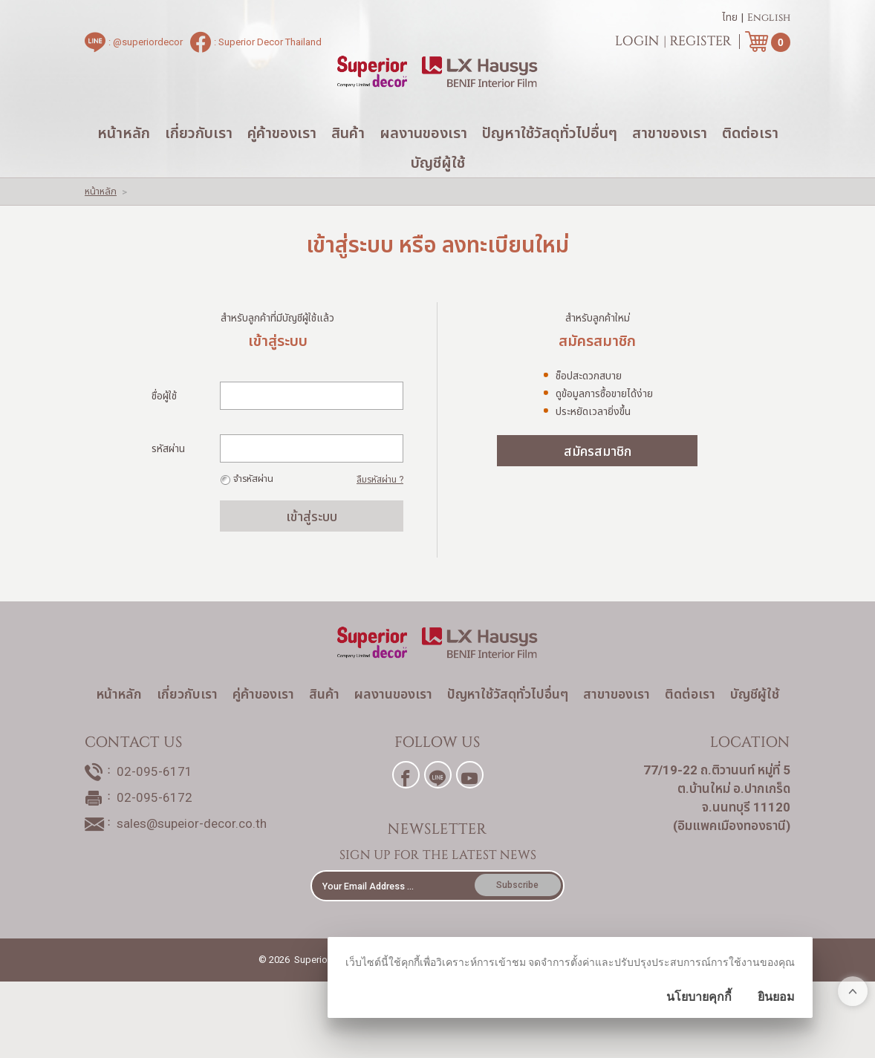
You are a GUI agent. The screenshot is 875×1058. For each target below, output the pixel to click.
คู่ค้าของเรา (281, 163)
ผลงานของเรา (423, 163)
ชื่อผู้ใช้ (164, 426)
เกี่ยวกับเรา (198, 163)
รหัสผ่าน (168, 479)
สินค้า (348, 163)
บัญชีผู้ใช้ (438, 193)
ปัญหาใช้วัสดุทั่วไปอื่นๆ (549, 163)
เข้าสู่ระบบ (311, 547)
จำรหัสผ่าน (253, 509)
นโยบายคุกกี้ (699, 996)
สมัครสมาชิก (597, 481)
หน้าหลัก (123, 163)
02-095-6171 (154, 834)
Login (637, 44)
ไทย (730, 21)
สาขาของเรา (669, 163)
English (768, 21)
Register (701, 44)
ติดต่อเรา (750, 163)
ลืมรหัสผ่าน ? (380, 509)
